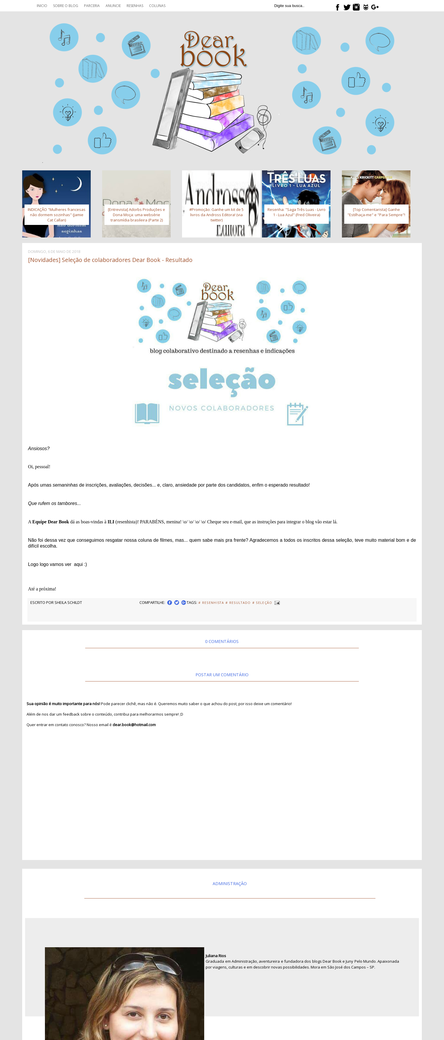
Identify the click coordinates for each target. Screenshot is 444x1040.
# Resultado (238, 603)
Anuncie (113, 5)
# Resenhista (211, 603)
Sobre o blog (65, 5)
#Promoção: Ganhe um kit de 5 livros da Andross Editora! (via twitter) (216, 215)
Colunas (157, 5)
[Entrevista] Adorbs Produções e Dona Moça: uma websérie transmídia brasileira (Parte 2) (136, 215)
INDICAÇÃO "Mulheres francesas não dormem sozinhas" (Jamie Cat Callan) (56, 215)
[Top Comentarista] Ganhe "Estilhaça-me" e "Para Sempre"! (376, 212)
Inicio (42, 5)
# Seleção (262, 603)
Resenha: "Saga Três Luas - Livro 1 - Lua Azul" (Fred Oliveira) (297, 212)
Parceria (92, 5)
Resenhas (135, 5)
